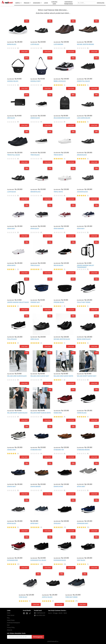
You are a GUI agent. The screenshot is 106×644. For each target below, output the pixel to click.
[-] (24, 613)
